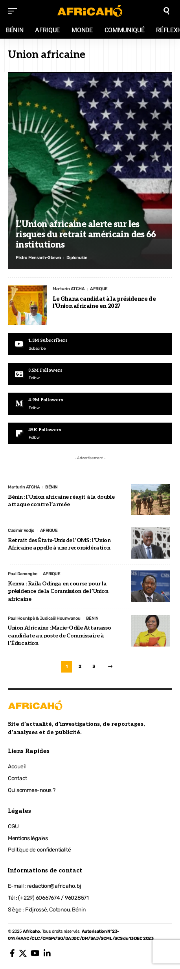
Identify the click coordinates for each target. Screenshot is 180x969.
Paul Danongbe (22, 573)
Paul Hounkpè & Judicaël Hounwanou (44, 618)
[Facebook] (12, 953)
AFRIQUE (99, 288)
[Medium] (90, 403)
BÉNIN (51, 487)
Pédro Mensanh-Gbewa (38, 257)
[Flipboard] (90, 433)
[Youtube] (90, 344)
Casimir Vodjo (21, 530)
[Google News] (90, 374)
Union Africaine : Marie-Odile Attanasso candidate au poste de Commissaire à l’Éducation (59, 635)
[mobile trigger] (14, 11)
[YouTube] (35, 953)
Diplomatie (76, 257)
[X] (23, 953)
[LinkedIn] (47, 953)
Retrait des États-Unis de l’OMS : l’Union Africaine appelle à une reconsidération (59, 544)
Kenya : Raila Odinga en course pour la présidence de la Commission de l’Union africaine (58, 591)
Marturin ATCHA (68, 288)
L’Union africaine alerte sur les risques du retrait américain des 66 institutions (86, 234)
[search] (166, 11)
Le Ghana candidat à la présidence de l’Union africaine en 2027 (104, 302)
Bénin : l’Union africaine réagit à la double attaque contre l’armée (61, 501)
